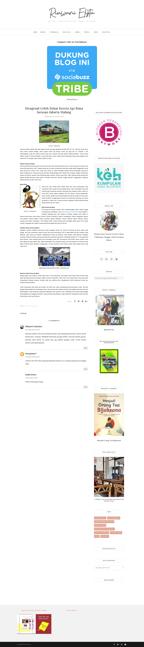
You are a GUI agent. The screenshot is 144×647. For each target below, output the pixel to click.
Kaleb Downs (30, 375)
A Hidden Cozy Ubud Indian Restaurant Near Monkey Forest (109, 500)
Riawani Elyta (27, 644)
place (97, 536)
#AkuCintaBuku (100, 518)
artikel (27, 306)
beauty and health (101, 532)
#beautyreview (100, 525)
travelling (34, 306)
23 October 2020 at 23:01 (32, 357)
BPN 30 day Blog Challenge (104, 529)
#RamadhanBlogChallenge (104, 521)
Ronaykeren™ (31, 354)
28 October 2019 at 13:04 (32, 330)
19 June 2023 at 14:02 (31, 378)
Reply (85, 348)
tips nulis (104, 536)
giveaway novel (116, 532)
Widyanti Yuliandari (33, 326)
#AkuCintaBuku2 (113, 518)
